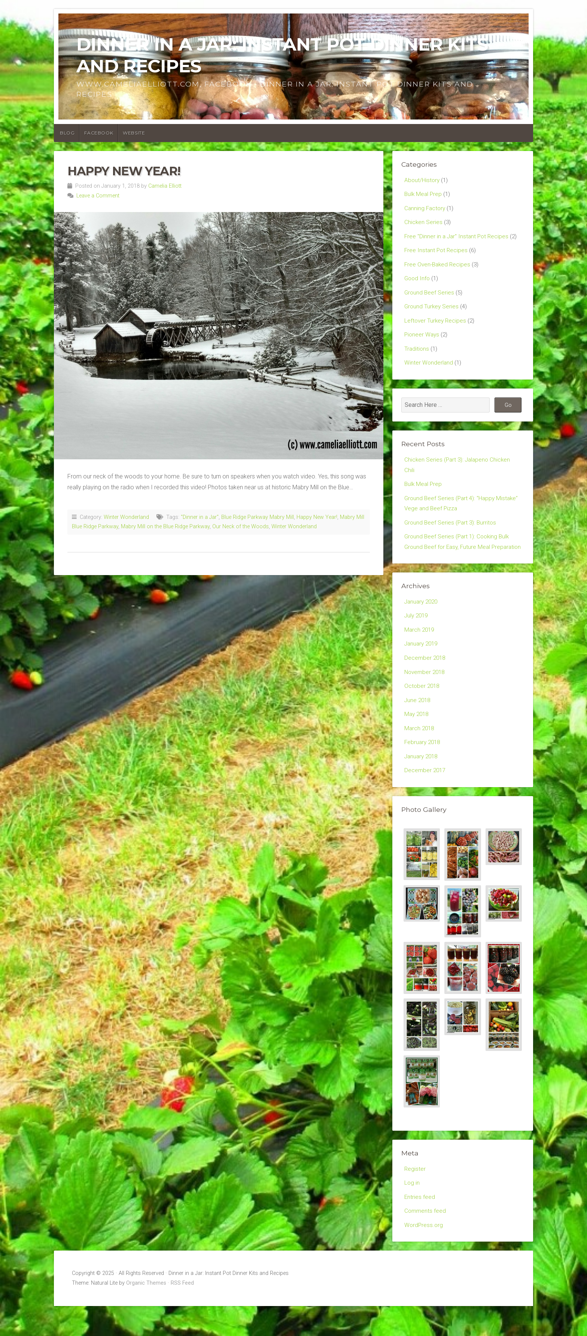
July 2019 (417, 637)
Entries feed (419, 1225)
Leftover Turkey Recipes (436, 325)
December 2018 (425, 681)
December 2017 (425, 797)
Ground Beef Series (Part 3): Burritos (451, 531)
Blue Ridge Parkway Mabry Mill (257, 517)
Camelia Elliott (165, 186)
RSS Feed (182, 1313)
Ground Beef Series (429, 296)
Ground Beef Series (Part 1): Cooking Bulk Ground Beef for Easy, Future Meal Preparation (458, 557)
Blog (67, 133)
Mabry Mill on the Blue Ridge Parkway (165, 526)
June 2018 (418, 724)
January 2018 (422, 782)
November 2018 (425, 695)
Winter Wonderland (126, 517)
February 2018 (423, 768)
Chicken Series (423, 223)
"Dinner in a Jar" (200, 517)
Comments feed (425, 1239)
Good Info (417, 281)
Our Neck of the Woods (240, 526)
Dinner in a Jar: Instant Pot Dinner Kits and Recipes (282, 55)
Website (134, 133)
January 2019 (422, 666)
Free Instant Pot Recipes (436, 253)
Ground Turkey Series (432, 311)
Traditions (417, 354)
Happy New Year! (123, 171)
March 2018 (420, 754)
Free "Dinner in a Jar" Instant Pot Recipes (457, 238)
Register (415, 1196)
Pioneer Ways (422, 340)
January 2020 (422, 623)
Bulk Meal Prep (423, 194)
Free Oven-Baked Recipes (438, 267)
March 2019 (420, 652)
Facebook (98, 133)
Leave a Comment (97, 196)
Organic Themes (146, 1313)
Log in (412, 1211)
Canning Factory (425, 209)
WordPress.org (424, 1254)
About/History (422, 180)
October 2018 (422, 710)
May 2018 (417, 739)
